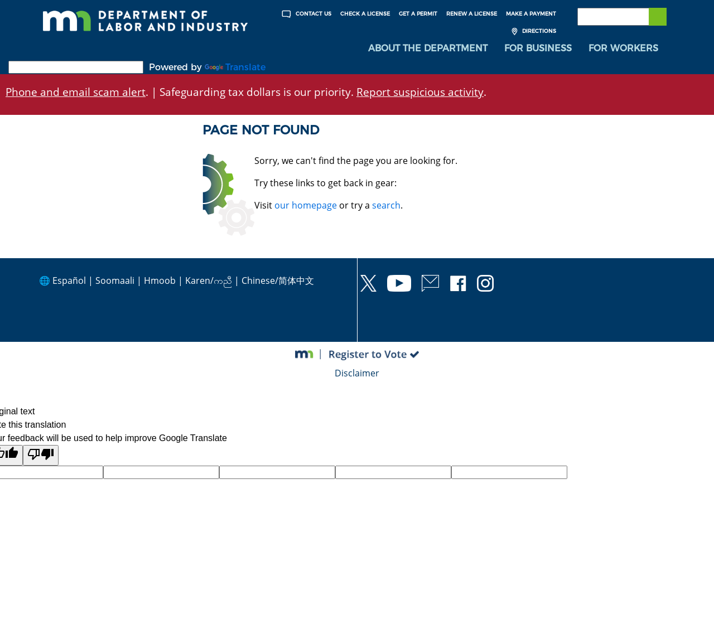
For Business (538, 48)
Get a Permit (418, 14)
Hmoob (160, 280)
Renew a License (471, 14)
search (386, 205)
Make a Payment (531, 14)
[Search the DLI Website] (622, 17)
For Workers (623, 48)
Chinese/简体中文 (278, 280)
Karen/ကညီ (208, 280)
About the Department (428, 48)
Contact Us (305, 14)
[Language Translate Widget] (75, 67)
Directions (532, 31)
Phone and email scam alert (76, 91)
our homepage (305, 205)
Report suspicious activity (420, 91)
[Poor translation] (41, 455)
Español (69, 280)
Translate (235, 67)
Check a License (365, 14)
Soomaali (114, 280)
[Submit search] (658, 17)
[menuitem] (428, 48)
